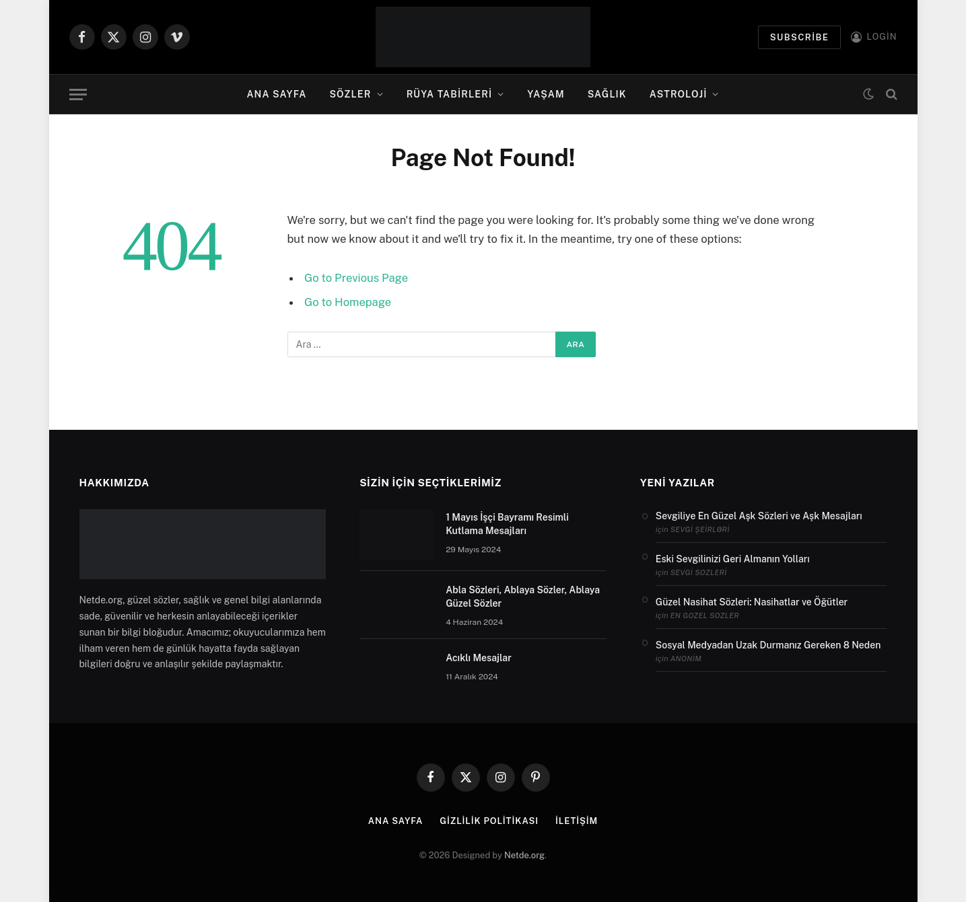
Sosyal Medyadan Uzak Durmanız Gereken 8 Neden (768, 645)
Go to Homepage (347, 302)
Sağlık (607, 94)
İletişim (576, 821)
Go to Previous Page (356, 278)
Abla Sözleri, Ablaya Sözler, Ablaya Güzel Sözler (523, 597)
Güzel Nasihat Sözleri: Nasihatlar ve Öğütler (752, 602)
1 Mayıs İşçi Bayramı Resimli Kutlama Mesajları (507, 524)
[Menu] (78, 94)
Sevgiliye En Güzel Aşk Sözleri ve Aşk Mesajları (759, 516)
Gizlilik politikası (489, 821)
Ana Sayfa (276, 94)
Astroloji (679, 94)
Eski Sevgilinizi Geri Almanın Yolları (733, 559)
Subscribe (799, 37)
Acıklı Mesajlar (479, 657)
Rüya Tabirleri (450, 94)
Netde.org (524, 855)
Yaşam (545, 94)
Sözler (351, 94)
